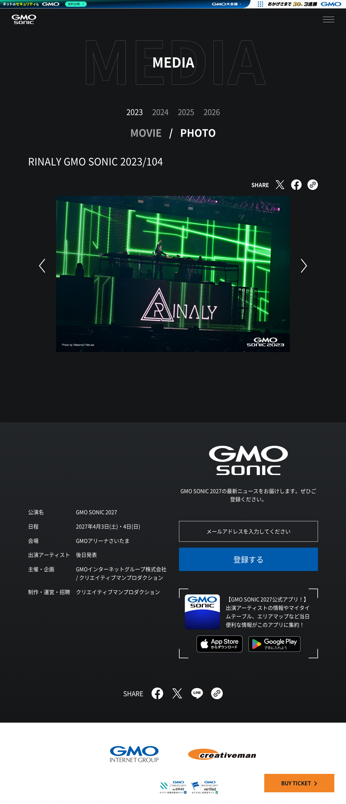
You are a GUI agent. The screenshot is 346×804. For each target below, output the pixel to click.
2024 (160, 111)
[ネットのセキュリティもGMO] (44, 4)
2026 (212, 111)
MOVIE (146, 132)
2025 (186, 111)
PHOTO (198, 132)
